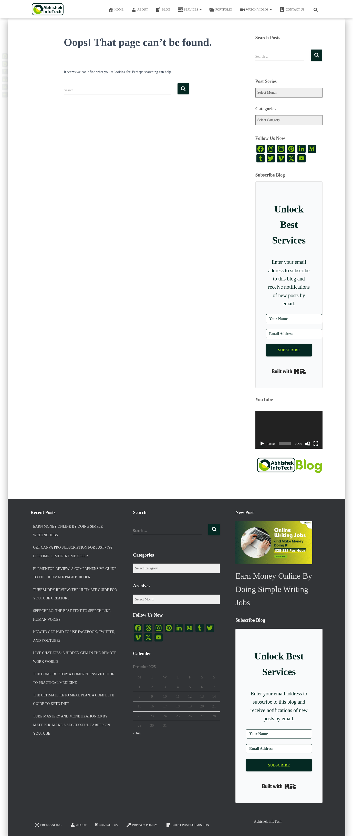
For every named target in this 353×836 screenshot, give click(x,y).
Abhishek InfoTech (268, 821)
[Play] (262, 443)
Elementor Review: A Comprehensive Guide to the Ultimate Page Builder (75, 573)
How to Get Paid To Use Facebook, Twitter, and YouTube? (74, 636)
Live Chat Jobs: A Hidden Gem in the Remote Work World (74, 657)
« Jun (137, 733)
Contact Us (292, 9)
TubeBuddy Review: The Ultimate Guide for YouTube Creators (75, 594)
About (139, 9)
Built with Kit (289, 371)
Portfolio (220, 9)
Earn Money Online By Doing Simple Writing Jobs (68, 530)
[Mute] (307, 443)
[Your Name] (294, 318)
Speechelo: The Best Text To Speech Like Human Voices (72, 615)
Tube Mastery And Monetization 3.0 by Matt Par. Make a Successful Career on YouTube (71, 724)
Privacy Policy (141, 825)
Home (115, 9)
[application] (289, 430)
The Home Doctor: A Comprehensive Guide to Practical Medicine (73, 678)
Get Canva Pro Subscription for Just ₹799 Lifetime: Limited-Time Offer (72, 552)
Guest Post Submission (187, 825)
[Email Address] (294, 333)
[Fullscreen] (315, 443)
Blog (162, 9)
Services (190, 9)
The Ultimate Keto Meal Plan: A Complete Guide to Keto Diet (73, 699)
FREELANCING (47, 825)
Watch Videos (256, 9)
